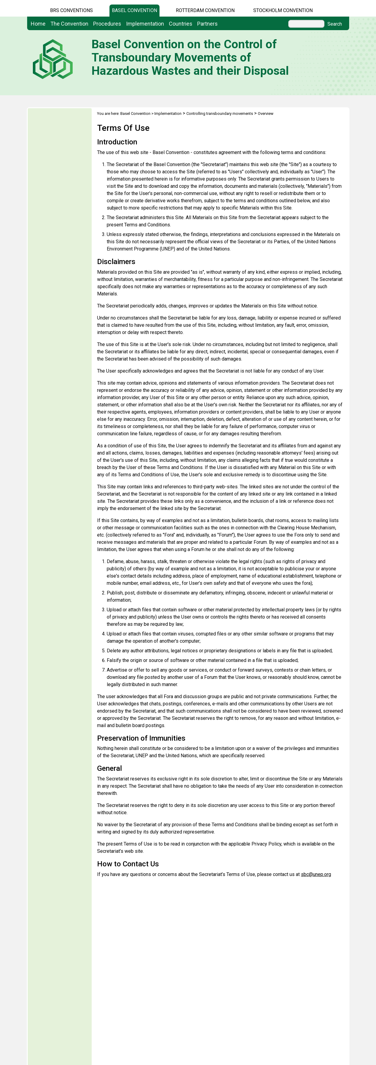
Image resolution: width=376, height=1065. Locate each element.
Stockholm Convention (283, 10)
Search (334, 24)
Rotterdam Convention (205, 10)
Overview (265, 113)
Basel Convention (134, 10)
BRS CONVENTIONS (71, 10)
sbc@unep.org (316, 874)
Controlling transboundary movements (219, 113)
